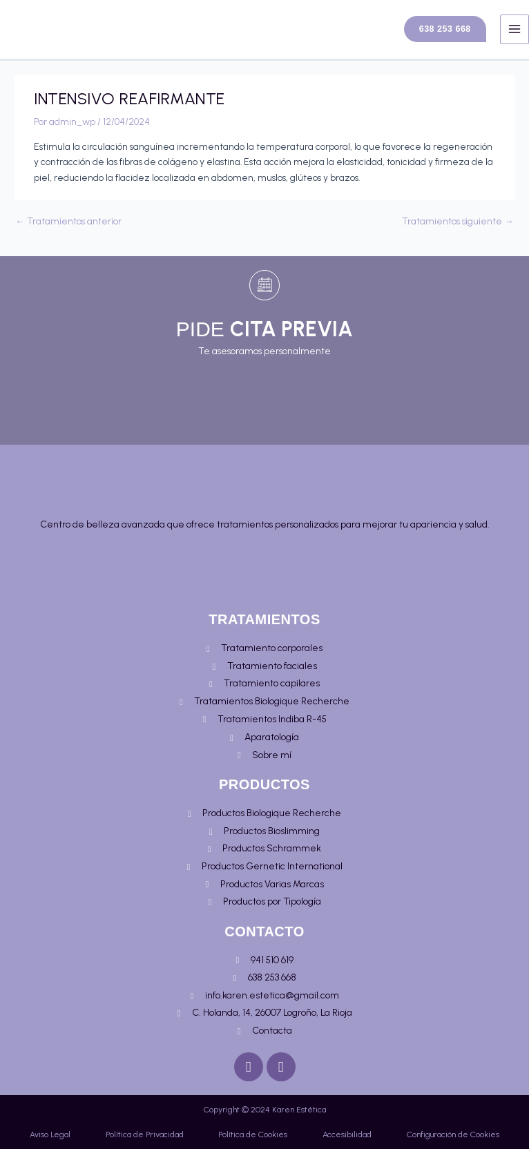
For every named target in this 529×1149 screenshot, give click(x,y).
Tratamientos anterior (68, 232)
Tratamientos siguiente (458, 232)
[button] (437, 34)
